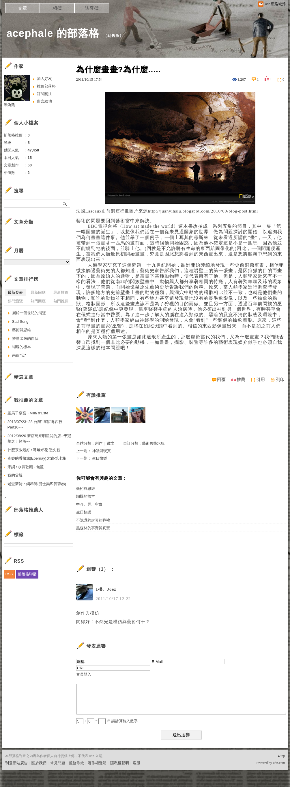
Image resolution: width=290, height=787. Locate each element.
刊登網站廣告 (16, 763)
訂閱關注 (44, 94)
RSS (9, 574)
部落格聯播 (27, 574)
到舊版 (113, 35)
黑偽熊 (9, 105)
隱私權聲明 (119, 763)
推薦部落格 (46, 86)
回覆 (221, 379)
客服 (136, 763)
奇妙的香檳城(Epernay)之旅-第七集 (37, 458)
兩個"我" (19, 355)
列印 (280, 379)
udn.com (279, 763)
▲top (281, 756)
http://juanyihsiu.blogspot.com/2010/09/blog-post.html (203, 211)
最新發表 (15, 292)
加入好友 (44, 79)
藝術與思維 (85, 488)
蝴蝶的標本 (85, 496)
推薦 (241, 379)
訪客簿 (92, 8)
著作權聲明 (97, 763)
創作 (98, 443)
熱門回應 (38, 301)
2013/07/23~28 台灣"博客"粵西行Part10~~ (35, 425)
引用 (260, 379)
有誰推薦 (96, 395)
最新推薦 (60, 292)
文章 (22, 8)
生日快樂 (99, 458)
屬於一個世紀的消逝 (29, 313)
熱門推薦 (60, 301)
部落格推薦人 (28, 509)
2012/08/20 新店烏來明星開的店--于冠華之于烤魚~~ (39, 439)
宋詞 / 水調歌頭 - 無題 (26, 467)
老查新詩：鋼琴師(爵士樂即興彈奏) (37, 484)
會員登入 (83, 674)
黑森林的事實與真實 (93, 528)
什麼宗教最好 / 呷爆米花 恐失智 (34, 450)
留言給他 (44, 101)
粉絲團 (10, 782)
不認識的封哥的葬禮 (93, 520)
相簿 (57, 8)
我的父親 (15, 475)
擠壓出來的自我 (25, 338)
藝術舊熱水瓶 (153, 443)
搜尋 (65, 204)
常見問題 (57, 763)
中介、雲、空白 (89, 504)
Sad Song (20, 321)
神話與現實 (101, 451)
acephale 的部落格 (53, 33)
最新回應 (38, 292)
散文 (111, 443)
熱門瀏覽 (15, 301)
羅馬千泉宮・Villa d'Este (28, 413)
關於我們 (38, 763)
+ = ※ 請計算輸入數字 (107, 721)
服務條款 (76, 763)
